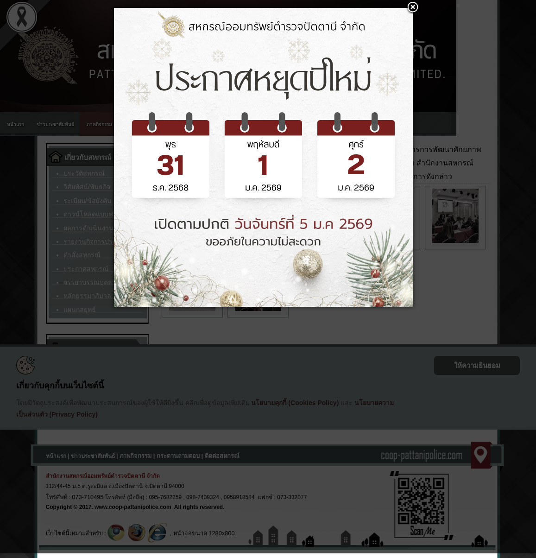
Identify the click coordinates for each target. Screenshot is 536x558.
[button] (413, 8)
